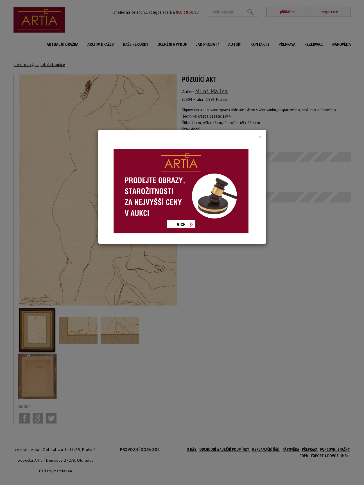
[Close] (260, 137)
